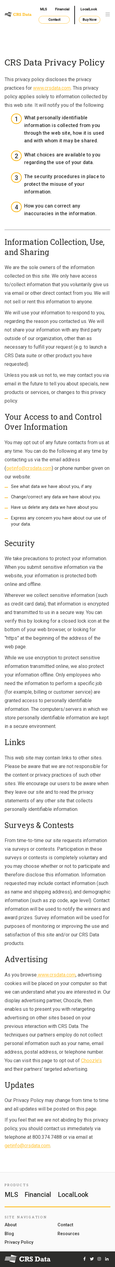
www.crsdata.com (52, 88)
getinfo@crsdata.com (29, 468)
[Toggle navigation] (107, 15)
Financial (62, 9)
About (11, 1225)
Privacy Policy (19, 1242)
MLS (43, 9)
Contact (54, 20)
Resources (69, 1233)
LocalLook (88, 9)
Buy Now (89, 20)
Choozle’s (91, 1060)
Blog (9, 1233)
